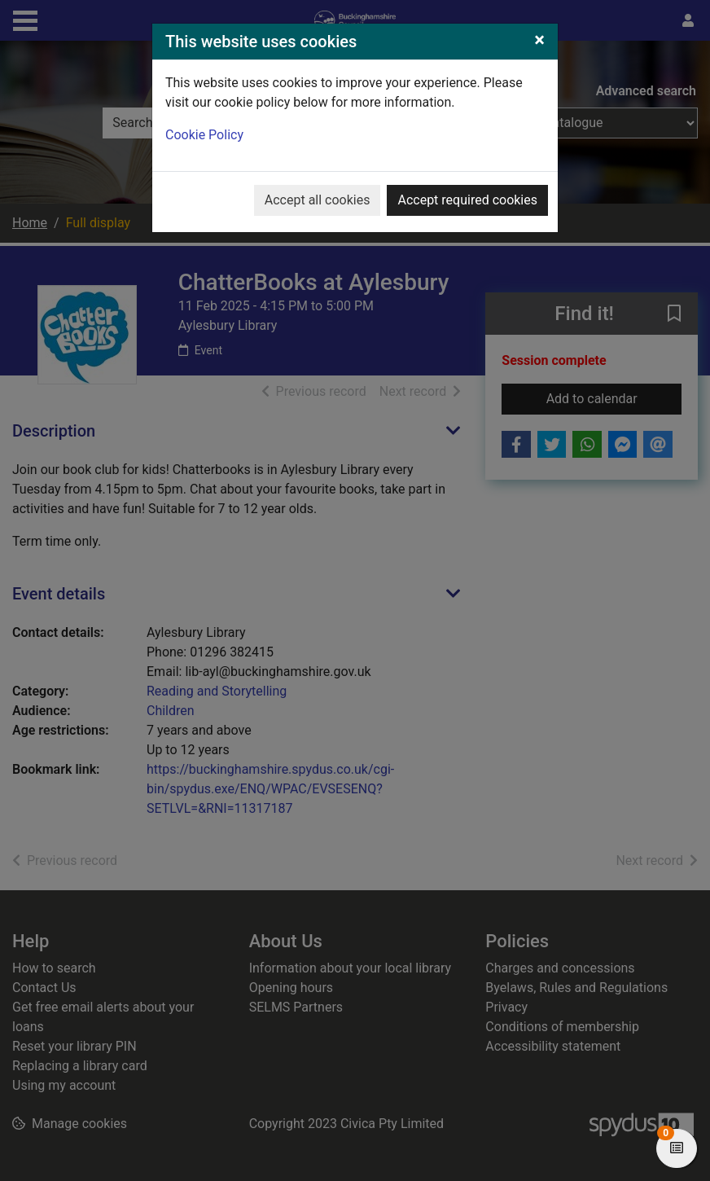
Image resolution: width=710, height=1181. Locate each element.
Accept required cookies (467, 200)
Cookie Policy (204, 135)
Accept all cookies (317, 200)
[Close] (539, 40)
